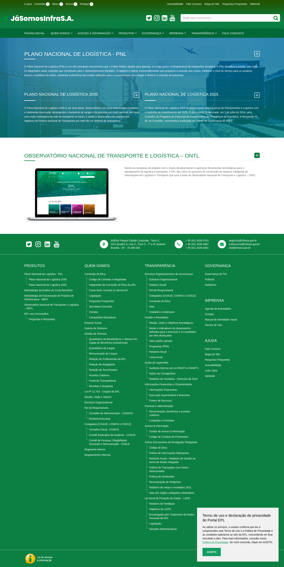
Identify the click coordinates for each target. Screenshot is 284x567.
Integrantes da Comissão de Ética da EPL (112, 284)
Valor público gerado (160, 340)
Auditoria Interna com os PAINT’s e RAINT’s (174, 368)
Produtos (126, 33)
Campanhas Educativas (102, 317)
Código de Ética (158, 447)
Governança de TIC (216, 274)
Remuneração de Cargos (103, 353)
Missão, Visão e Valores (98, 397)
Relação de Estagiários (102, 364)
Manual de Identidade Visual (221, 319)
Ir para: (28, 4)
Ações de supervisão (156, 362)
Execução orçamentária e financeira (169, 395)
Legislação (95, 295)
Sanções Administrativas (163, 529)
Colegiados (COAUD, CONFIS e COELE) (108, 424)
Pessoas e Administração (159, 406)
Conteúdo (41, 4)
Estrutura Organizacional (98, 402)
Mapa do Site (212, 4)
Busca (71, 4)
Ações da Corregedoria (162, 373)
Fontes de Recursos (160, 400)
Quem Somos (60, 33)
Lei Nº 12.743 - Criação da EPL (102, 391)
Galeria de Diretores (96, 328)
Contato (93, 312)
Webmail (255, 4)
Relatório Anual (157, 351)
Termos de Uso (213, 325)
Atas (151, 306)
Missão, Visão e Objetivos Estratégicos (171, 322)
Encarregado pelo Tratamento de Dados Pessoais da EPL (171, 516)
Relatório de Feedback (162, 503)
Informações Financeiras (163, 389)
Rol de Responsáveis (96, 407)
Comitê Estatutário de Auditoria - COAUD (112, 435)
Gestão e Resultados (156, 317)
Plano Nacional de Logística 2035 (48, 279)
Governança (151, 33)
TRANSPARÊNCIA (160, 266)
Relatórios (210, 284)
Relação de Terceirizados (103, 369)
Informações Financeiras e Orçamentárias (168, 384)
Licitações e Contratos (161, 420)
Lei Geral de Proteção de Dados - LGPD (167, 498)
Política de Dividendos (161, 476)
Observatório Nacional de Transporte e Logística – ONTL (51, 306)
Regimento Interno (95, 449)
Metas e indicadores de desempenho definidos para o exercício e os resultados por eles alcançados (172, 332)
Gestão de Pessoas (96, 333)
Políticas (210, 279)
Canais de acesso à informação (167, 431)
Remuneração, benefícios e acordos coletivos (169, 413)
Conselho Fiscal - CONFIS (104, 429)
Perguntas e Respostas (42, 319)
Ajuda (211, 341)
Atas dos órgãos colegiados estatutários (171, 492)
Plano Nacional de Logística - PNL (43, 274)
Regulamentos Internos (98, 454)
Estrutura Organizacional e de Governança (169, 274)
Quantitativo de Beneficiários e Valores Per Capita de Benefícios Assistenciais (113, 341)
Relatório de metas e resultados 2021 (170, 487)
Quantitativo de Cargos (102, 348)
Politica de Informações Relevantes (169, 453)
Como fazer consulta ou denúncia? (108, 290)
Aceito (211, 552)
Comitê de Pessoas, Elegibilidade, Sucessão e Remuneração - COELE (109, 442)
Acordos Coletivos (99, 375)
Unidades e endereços (162, 312)
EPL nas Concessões (36, 313)
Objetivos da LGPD (160, 509)
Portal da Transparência (102, 380)
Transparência (202, 33)
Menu (57, 4)
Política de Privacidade (215, 542)
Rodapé (86, 4)
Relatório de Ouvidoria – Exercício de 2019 (173, 378)
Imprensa (176, 33)
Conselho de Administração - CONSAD (111, 413)
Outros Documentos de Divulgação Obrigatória (171, 442)
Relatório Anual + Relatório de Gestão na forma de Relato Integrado (172, 460)
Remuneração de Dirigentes (165, 482)
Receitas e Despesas (101, 386)
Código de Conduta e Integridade (107, 279)
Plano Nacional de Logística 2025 (48, 284)
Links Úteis (211, 370)
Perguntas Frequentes (234, 4)
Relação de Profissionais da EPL (107, 359)
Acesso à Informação (94, 33)
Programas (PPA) (159, 346)
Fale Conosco (194, 4)
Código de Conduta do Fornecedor (168, 436)
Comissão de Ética (95, 274)
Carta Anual (155, 357)
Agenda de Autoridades (218, 308)
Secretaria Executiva (100, 306)
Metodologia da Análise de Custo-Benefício (48, 290)
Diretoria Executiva (99, 418)
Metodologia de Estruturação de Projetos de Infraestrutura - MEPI (49, 297)
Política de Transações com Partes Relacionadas (168, 469)
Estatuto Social (93, 322)
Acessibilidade (175, 4)
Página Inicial (34, 33)
